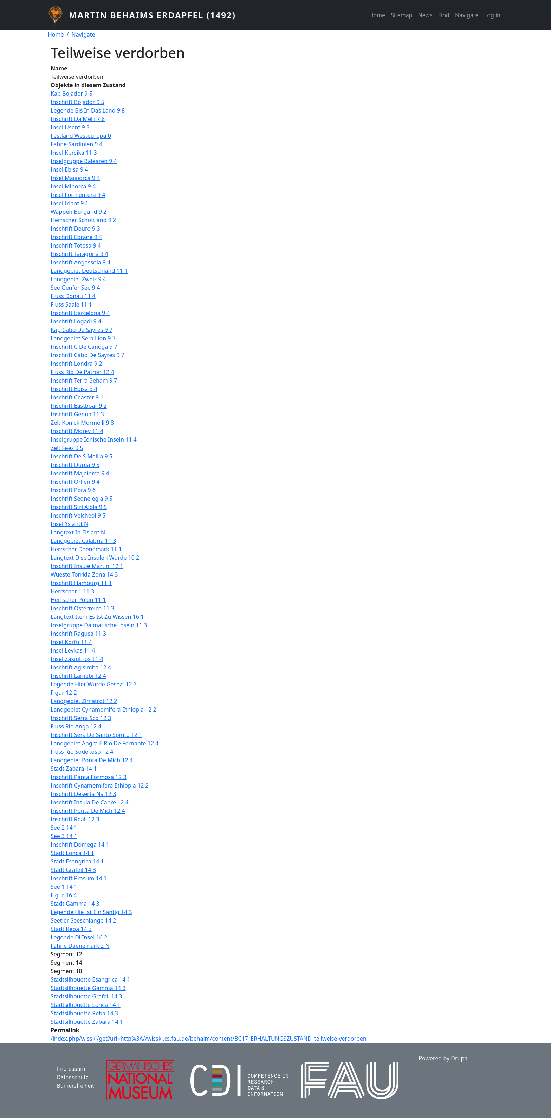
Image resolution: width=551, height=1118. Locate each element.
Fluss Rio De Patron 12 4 (82, 372)
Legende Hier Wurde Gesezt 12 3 (94, 684)
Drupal (460, 1058)
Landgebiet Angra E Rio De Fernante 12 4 (104, 743)
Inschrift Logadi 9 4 (76, 321)
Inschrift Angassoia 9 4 (80, 262)
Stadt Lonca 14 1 (72, 853)
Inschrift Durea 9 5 (75, 465)
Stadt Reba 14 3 (71, 929)
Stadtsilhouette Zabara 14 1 (87, 1022)
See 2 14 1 (64, 827)
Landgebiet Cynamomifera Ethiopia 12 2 (103, 709)
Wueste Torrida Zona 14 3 (84, 574)
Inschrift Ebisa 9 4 (74, 389)
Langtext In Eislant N (78, 532)
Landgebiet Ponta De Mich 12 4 (92, 760)
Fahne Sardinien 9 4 (77, 144)
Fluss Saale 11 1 (71, 304)
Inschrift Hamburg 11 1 (81, 583)
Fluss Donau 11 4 (73, 296)
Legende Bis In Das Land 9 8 (88, 110)
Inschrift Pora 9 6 (73, 490)
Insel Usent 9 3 (70, 127)
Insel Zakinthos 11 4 (77, 659)
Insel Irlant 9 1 (70, 203)
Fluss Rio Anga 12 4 (76, 726)
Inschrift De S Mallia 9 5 (81, 456)
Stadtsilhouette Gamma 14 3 (88, 988)
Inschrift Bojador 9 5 (77, 102)
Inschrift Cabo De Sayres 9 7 (87, 355)
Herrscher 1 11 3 (72, 591)
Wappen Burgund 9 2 (78, 212)
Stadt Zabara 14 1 (74, 768)
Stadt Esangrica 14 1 (77, 861)
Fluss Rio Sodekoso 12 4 (82, 752)
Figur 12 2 (64, 692)
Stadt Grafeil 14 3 (73, 870)
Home (377, 15)
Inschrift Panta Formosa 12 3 (89, 777)
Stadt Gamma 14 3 (75, 903)
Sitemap (402, 15)
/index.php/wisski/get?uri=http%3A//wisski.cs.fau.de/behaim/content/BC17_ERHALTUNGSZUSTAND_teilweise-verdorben (209, 1038)
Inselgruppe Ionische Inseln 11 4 (94, 439)
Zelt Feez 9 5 (67, 448)
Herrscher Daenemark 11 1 (86, 549)
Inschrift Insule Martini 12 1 (87, 566)
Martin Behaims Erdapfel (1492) (152, 15)
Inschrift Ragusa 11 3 (78, 633)
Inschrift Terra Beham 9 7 (84, 380)
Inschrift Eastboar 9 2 (79, 406)
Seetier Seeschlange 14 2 (83, 920)
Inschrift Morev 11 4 (77, 431)
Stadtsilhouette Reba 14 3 (84, 1013)
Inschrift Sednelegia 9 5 (81, 498)
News (425, 15)
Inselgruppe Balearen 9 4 (84, 161)
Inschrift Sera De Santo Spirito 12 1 (96, 735)
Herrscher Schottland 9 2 (83, 220)
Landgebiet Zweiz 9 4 (78, 279)
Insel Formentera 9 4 (78, 195)
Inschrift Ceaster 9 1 (77, 397)
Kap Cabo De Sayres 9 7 (81, 330)
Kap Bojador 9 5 (71, 93)
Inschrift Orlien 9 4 (75, 482)
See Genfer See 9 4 (75, 287)
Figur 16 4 (64, 895)
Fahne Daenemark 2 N (80, 946)
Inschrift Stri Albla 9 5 (79, 507)
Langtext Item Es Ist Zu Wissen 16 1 (97, 617)
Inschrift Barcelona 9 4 (80, 313)
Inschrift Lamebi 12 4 (78, 676)
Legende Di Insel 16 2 (79, 937)
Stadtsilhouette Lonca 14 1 (86, 1005)
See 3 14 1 (64, 836)
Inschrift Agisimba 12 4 (81, 667)
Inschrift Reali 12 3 (75, 819)
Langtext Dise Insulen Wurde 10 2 (95, 557)
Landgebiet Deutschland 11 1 (89, 271)
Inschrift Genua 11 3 (77, 414)
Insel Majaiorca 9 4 (75, 178)
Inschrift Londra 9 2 (76, 363)
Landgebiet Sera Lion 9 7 (83, 338)
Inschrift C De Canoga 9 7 (84, 347)
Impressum (71, 1069)
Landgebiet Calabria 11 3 (83, 541)
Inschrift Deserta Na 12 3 (83, 794)
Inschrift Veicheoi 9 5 (78, 515)
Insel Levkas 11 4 (73, 650)
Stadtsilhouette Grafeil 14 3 (86, 996)
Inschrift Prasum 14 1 (79, 878)
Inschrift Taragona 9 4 (79, 254)
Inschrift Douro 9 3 (75, 228)
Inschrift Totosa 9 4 (76, 245)
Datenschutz (72, 1077)
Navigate (467, 15)
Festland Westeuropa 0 (81, 136)
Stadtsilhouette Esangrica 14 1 (90, 979)
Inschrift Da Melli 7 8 (78, 119)
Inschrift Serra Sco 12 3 (81, 718)
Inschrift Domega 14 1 (80, 844)
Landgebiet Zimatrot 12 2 (84, 701)
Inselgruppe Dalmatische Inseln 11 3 (99, 625)
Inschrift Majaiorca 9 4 (80, 473)
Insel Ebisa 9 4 (69, 169)
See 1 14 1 (64, 887)
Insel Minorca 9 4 (73, 186)
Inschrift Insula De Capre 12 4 (90, 802)
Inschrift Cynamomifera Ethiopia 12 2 (100, 785)
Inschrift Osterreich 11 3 (82, 608)
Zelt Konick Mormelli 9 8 (82, 422)
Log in (492, 15)
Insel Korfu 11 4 (71, 642)
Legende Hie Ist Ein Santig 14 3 (91, 912)
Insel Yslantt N (69, 524)
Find (443, 15)
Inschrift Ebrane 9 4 (76, 237)
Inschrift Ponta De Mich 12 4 (88, 811)
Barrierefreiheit (75, 1085)
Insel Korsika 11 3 (74, 152)
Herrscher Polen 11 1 (78, 600)
